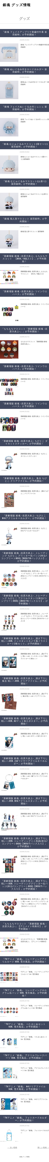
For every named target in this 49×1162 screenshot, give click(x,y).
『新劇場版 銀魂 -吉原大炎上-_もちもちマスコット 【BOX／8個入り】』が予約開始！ (24, 258)
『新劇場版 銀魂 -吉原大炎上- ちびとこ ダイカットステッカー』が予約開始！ (24, 442)
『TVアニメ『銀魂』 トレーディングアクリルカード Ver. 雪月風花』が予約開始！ (24, 960)
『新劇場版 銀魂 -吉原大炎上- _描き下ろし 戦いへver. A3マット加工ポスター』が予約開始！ (24, 721)
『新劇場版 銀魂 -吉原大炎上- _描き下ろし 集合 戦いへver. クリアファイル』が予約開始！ (24, 681)
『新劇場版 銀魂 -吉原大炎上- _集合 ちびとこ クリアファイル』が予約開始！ (24, 479)
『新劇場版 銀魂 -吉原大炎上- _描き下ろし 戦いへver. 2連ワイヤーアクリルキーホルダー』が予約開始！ (24, 761)
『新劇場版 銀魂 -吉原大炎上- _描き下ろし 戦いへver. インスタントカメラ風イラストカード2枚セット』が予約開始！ (24, 641)
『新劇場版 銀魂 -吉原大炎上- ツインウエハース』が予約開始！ (24, 292)
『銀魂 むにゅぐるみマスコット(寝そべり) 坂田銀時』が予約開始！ (24, 145)
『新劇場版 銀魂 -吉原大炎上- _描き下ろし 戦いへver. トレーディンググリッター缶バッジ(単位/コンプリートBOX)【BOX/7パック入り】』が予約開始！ (24, 884)
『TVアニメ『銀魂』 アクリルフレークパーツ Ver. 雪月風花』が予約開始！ (24, 1056)
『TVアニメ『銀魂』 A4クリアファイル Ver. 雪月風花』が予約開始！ (24, 1088)
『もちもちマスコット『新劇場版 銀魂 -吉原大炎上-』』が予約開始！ (24, 330)
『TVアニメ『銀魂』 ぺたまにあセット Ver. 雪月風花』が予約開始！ (24, 1025)
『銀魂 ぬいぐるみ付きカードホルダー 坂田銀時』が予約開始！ (24, 70)
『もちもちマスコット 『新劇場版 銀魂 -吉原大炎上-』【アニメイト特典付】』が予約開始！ (24, 926)
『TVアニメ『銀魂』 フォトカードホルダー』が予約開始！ (24, 1119)
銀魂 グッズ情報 (17, 4)
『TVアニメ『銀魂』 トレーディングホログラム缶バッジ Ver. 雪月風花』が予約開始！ (24, 993)
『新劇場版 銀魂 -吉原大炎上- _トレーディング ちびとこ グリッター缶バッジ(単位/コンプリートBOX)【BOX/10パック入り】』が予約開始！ (24, 556)
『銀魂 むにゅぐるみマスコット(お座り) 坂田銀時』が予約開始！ (24, 182)
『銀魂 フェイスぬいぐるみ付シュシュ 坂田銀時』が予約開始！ (24, 108)
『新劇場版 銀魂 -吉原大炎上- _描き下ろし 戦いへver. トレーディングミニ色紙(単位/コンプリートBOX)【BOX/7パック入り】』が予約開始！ (24, 842)
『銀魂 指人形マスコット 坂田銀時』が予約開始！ (24, 220)
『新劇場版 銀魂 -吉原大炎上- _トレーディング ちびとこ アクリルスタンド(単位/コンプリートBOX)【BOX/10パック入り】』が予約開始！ (24, 599)
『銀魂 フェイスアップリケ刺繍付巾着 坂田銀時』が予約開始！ (24, 33)
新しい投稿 (43, 1147)
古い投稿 (12, 1147)
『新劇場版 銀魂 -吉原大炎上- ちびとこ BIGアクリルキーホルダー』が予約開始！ (24, 517)
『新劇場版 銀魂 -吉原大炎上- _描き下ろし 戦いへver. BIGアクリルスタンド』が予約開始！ (24, 801)
